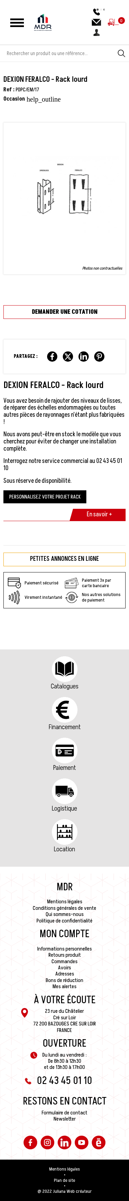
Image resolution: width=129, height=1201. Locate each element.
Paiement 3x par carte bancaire (88, 583)
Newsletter (65, 1119)
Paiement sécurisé (33, 583)
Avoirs (64, 967)
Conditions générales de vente (64, 908)
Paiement (64, 768)
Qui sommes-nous (65, 914)
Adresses (64, 974)
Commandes (64, 961)
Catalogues (64, 686)
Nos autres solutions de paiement (92, 597)
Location (64, 849)
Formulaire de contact (64, 1113)
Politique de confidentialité (64, 921)
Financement (65, 727)
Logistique (64, 808)
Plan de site (64, 1180)
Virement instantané (35, 597)
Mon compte (64, 934)
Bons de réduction (64, 980)
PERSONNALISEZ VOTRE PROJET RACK (45, 497)
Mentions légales (64, 901)
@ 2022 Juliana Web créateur (65, 1191)
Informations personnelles (64, 949)
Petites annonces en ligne (64, 559)
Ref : (9, 90)
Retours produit (64, 955)
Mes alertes (64, 986)
